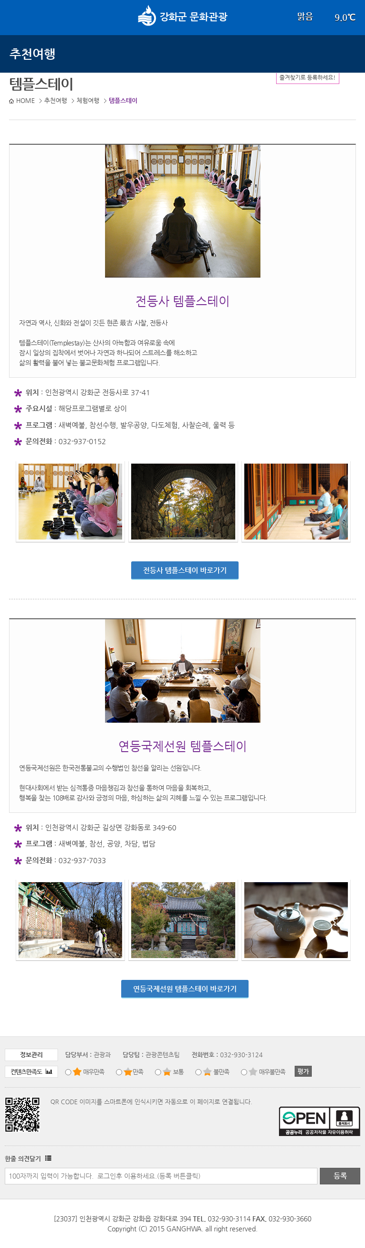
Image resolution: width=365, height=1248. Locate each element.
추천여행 (32, 54)
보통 (178, 1071)
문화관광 (183, 16)
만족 (138, 1071)
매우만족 (93, 1071)
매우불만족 (272, 1071)
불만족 (221, 1071)
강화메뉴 (18, 16)
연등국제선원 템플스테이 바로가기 (185, 989)
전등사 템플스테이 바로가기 (185, 570)
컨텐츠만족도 (31, 1071)
